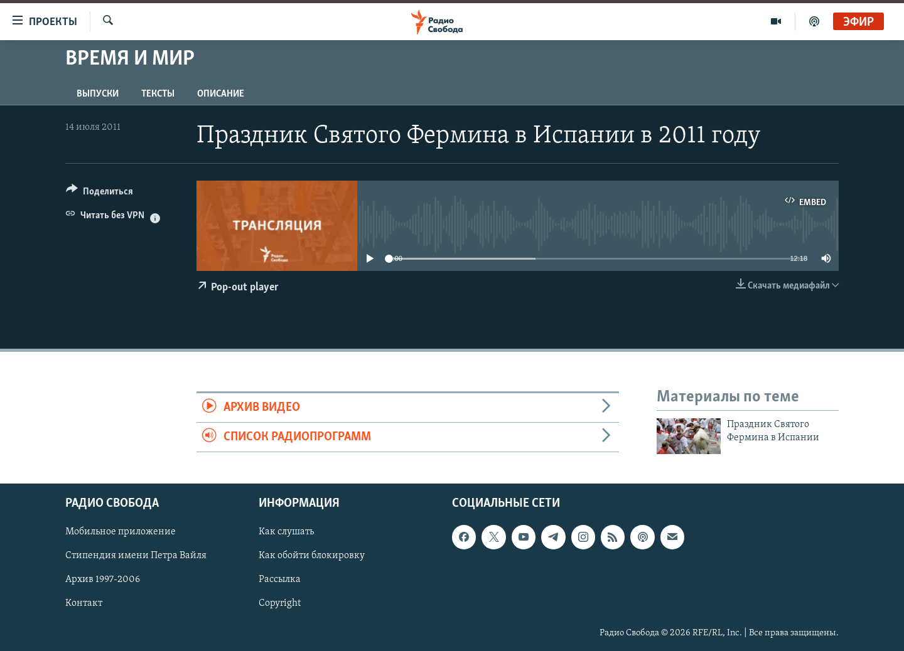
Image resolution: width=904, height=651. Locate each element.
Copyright (280, 603)
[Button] (99, 193)
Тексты (158, 94)
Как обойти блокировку (312, 556)
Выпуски (98, 94)
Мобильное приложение (120, 532)
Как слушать (286, 532)
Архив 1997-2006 (102, 579)
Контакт (83, 603)
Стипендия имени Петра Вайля (136, 556)
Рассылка (280, 579)
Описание (220, 94)
